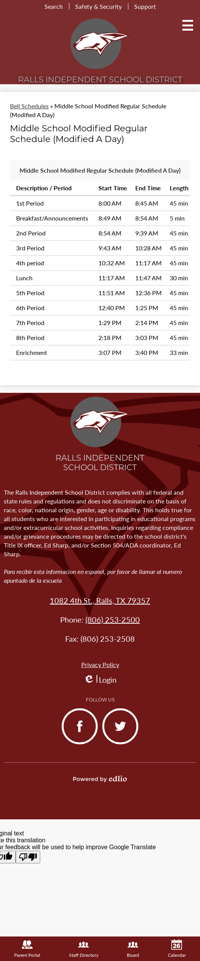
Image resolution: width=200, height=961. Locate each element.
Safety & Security (98, 6)
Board (133, 948)
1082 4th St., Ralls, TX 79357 (100, 600)
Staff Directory (83, 948)
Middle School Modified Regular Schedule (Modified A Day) (100, 170)
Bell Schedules (29, 105)
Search (53, 6)
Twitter (115, 732)
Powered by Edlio (100, 779)
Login (100, 680)
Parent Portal (27, 948)
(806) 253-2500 (112, 619)
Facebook (76, 732)
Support (145, 6)
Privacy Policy (100, 664)
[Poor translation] (28, 857)
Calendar (177, 948)
